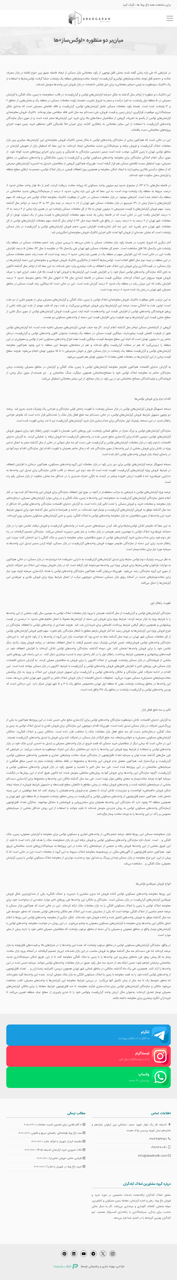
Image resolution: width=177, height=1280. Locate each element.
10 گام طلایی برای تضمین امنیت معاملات (60, 1124)
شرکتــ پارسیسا (66, 1266)
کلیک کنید (128, 5)
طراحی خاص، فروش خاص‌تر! (67, 1158)
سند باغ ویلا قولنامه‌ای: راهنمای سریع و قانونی (58, 1133)
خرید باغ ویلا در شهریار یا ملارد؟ (65, 1166)
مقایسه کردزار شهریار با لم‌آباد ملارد (64, 1141)
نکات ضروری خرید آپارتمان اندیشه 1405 (61, 1150)
